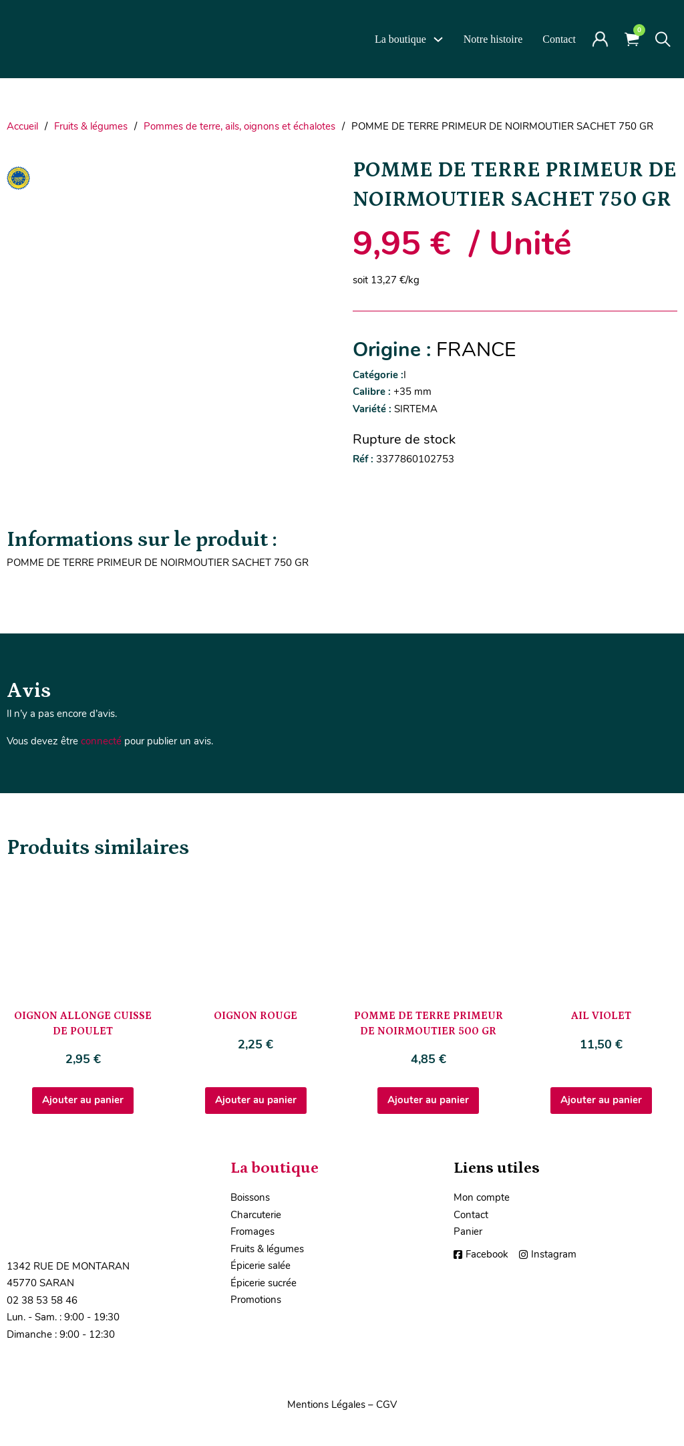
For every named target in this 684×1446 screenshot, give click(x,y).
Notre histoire (493, 39)
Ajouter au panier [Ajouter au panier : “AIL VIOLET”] (601, 1100)
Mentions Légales (326, 1404)
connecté (101, 741)
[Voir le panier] (632, 39)
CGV (386, 1404)
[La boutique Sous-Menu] (438, 39)
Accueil (22, 126)
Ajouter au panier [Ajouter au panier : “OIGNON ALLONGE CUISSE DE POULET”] (83, 1100)
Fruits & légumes (91, 126)
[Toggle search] (663, 39)
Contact (559, 39)
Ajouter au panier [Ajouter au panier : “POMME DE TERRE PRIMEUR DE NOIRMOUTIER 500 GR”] (428, 1100)
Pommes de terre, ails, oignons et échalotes (239, 126)
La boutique (400, 39)
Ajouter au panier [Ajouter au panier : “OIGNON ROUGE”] (256, 1100)
